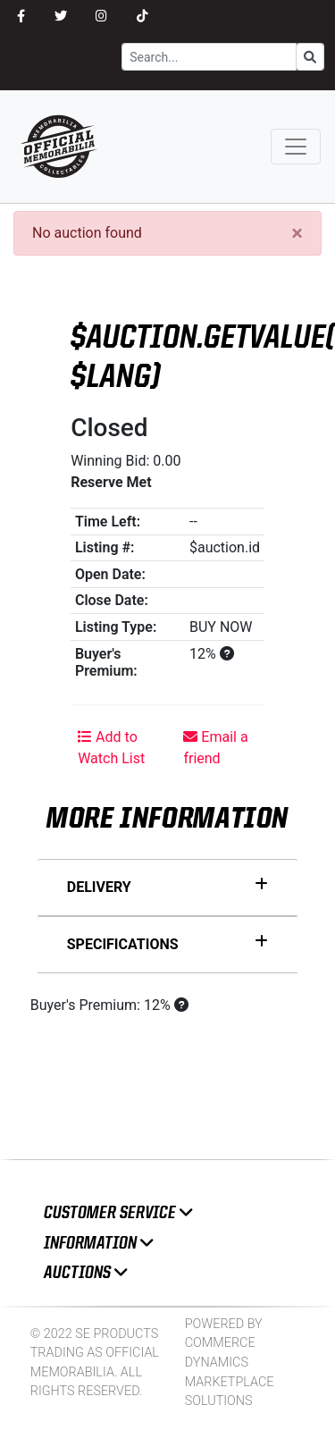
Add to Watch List (111, 747)
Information (98, 1243)
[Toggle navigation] (296, 146)
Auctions (85, 1273)
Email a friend (215, 747)
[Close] (297, 233)
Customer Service (118, 1213)
